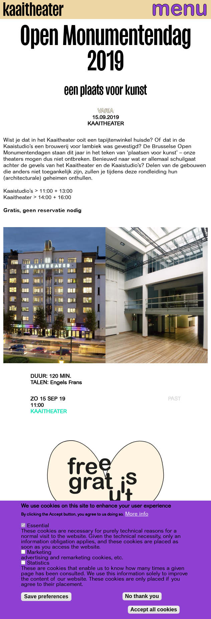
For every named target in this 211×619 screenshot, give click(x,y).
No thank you (142, 596)
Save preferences (46, 597)
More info (136, 514)
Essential (38, 526)
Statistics (38, 563)
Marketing (39, 552)
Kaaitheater (105, 123)
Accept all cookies (154, 610)
